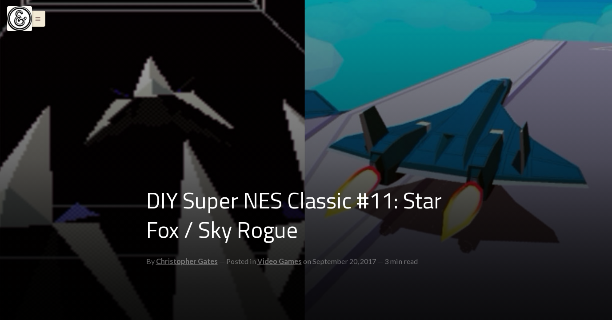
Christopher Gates (187, 261)
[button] (35, 19)
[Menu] (19, 18)
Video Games (279, 261)
